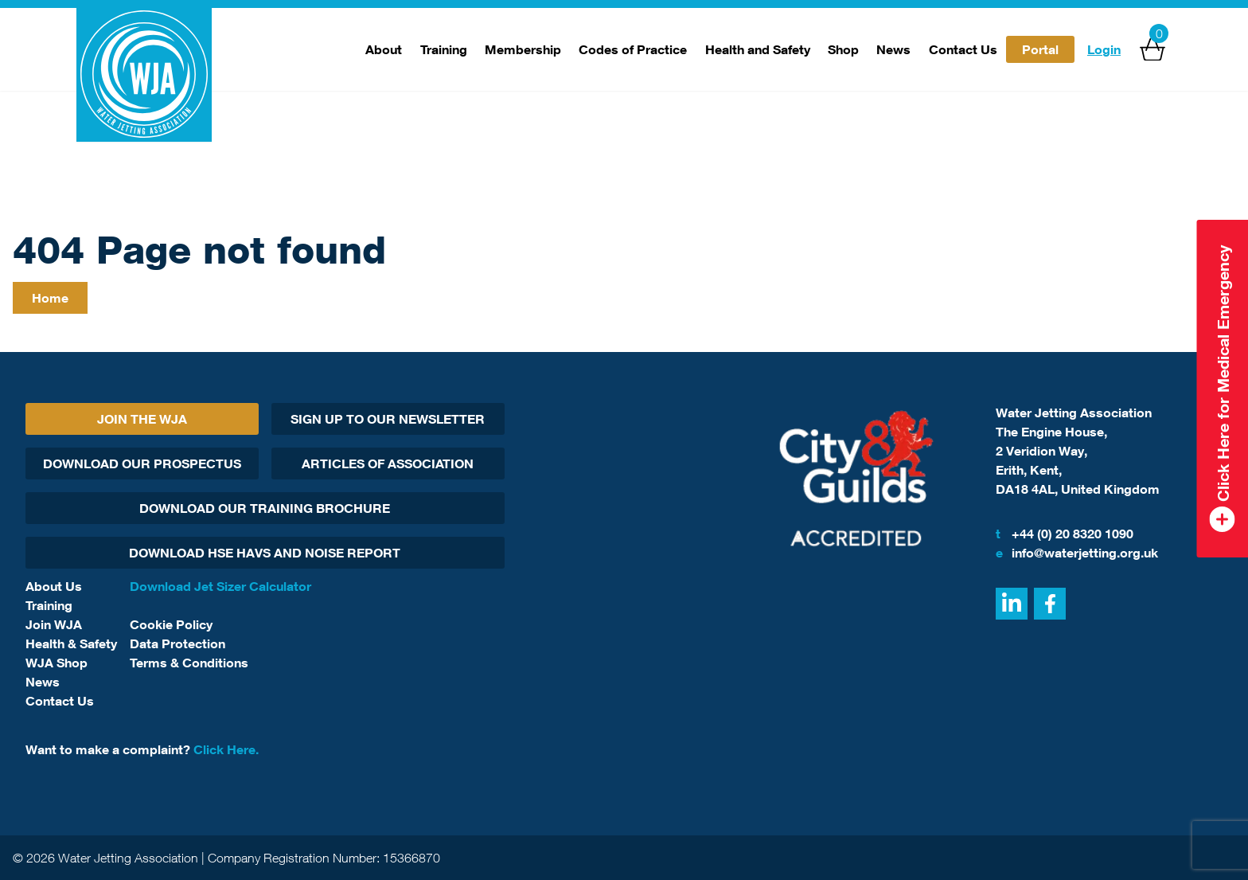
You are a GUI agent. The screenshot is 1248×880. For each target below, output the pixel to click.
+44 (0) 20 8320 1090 (1064, 533)
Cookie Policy (171, 624)
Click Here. (226, 749)
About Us (53, 586)
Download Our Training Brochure (264, 508)
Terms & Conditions (189, 663)
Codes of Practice (633, 49)
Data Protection (177, 643)
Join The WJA (142, 419)
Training (443, 49)
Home (50, 298)
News (893, 49)
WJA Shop (56, 663)
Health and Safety (757, 49)
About (383, 49)
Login (1104, 49)
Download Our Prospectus (142, 463)
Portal (1040, 49)
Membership (523, 49)
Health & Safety (71, 643)
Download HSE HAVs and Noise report (264, 553)
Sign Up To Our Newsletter (388, 419)
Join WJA (53, 624)
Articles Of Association (388, 463)
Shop (843, 49)
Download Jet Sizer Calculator (220, 586)
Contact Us (963, 49)
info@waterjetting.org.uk (1077, 552)
